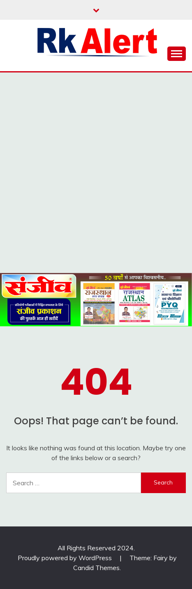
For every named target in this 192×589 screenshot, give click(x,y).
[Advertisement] (96, 173)
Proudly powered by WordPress (65, 558)
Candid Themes (96, 567)
